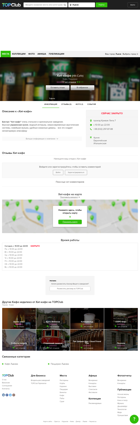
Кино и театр (122, 400)
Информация (50, 104)
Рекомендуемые (95, 403)
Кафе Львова (11, 364)
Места (5, 54)
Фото (31, 54)
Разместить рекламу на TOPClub (70, 289)
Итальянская (100, 143)
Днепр (78, 421)
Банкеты (63, 392)
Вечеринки (93, 380)
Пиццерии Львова (60, 364)
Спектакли (93, 389)
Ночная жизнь (123, 394)
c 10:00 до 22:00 (102, 124)
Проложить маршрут (70, 197)
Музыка (120, 403)
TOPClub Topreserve (38, 383)
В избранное (82, 87)
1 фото (52, 98)
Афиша (41, 54)
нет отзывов (70, 82)
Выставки (92, 386)
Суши (62, 401)
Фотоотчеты (124, 375)
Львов (85, 421)
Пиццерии (72, 79)
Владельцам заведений (40, 380)
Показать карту (70, 222)
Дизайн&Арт (122, 406)
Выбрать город (129, 54)
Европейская (100, 140)
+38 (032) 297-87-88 (103, 129)
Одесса (57, 421)
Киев (72, 421)
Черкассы (92, 421)
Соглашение (7, 386)
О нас (4, 380)
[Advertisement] (70, 30)
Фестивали (93, 392)
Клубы (62, 383)
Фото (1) (79, 104)
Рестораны (64, 380)
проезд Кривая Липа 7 (104, 120)
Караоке (63, 386)
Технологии (121, 409)
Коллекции (19, 54)
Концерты (92, 383)
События (91, 104)
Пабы (62, 398)
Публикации (56, 54)
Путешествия (122, 415)
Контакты (6, 389)
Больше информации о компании (42, 139)
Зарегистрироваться (76, 172)
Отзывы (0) (66, 104)
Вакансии (6, 383)
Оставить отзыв (58, 87)
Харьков (65, 421)
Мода (119, 412)
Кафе (65, 79)
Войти (132, 5)
